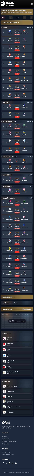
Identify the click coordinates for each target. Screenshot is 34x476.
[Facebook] (3, 463)
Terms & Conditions (8, 454)
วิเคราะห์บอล (5, 444)
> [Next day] (24, 18)
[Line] (9, 463)
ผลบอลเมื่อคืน (6, 439)
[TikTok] (13, 463)
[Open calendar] (31, 17)
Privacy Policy (6, 452)
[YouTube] (16, 463)
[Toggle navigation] (31, 3)
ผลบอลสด (5, 436)
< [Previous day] (10, 18)
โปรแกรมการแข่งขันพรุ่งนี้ (9, 441)
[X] (6, 463)
